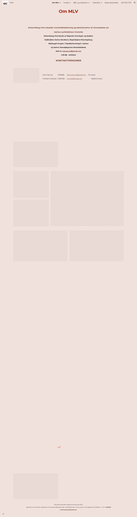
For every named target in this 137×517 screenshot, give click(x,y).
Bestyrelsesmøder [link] (111, 3)
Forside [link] (66, 3)
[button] (134, 2)
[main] (68, 11)
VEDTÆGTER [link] (126, 3)
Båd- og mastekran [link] (80, 3)
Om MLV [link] (55, 3)
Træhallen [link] (96, 3)
